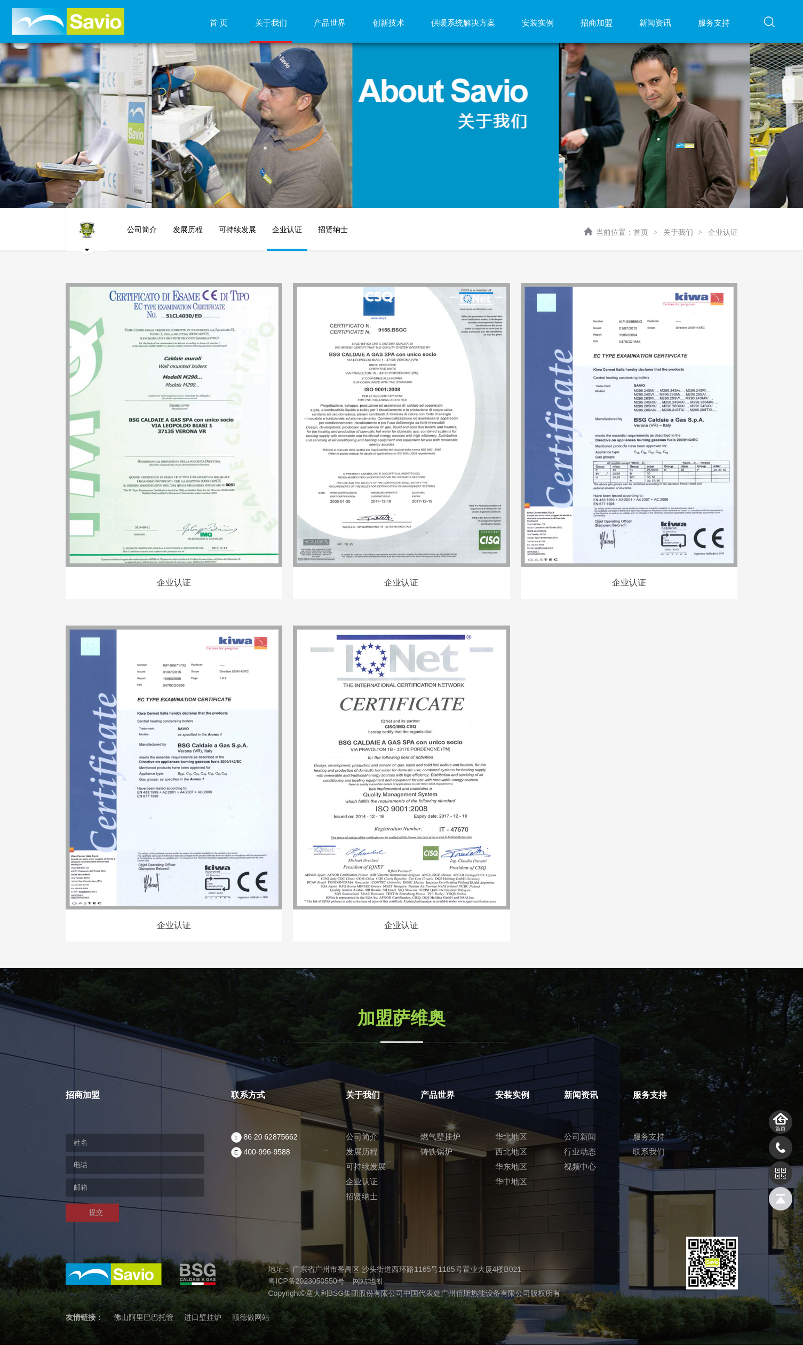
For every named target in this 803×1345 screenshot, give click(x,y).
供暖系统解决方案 (463, 22)
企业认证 (723, 232)
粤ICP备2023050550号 (306, 1281)
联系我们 (649, 1151)
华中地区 (511, 1181)
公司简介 (142, 238)
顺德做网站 (250, 1317)
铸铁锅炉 (436, 1151)
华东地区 (511, 1166)
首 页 (219, 22)
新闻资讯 (655, 22)
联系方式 (248, 1094)
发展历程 (188, 238)
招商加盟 (597, 22)
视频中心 (580, 1166)
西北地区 (511, 1151)
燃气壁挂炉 (440, 1136)
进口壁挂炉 (202, 1317)
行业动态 (580, 1151)
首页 (640, 232)
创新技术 (388, 22)
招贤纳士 (333, 238)
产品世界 (330, 22)
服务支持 (714, 22)
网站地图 (368, 1281)
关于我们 (271, 22)
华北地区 (511, 1136)
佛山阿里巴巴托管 (143, 1317)
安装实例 (538, 22)
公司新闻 (580, 1136)
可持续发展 (237, 238)
